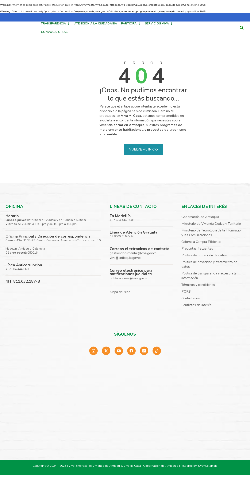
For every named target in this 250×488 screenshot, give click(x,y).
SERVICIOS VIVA (159, 23)
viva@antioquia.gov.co (126, 257)
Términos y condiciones (198, 284)
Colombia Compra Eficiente (201, 241)
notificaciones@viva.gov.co (129, 278)
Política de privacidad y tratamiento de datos (209, 264)
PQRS (186, 291)
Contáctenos (190, 298)
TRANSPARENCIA (55, 23)
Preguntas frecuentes (197, 248)
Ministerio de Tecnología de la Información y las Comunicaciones (211, 232)
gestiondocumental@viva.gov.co (133, 253)
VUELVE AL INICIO (143, 149)
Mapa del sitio (120, 292)
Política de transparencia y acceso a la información (208, 275)
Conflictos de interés (196, 305)
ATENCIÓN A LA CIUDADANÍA (95, 24)
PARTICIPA (131, 23)
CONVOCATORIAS (54, 32)
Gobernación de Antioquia (200, 217)
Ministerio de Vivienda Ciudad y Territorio (211, 223)
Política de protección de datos (204, 255)
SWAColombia (208, 466)
